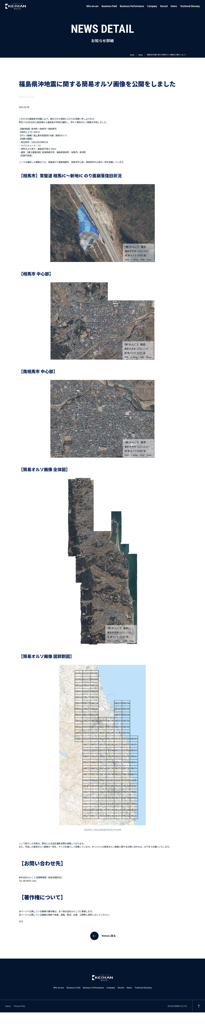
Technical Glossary (190, 6)
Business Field (109, 6)
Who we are (92, 6)
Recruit (164, 6)
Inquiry (8, 1006)
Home (132, 55)
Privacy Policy (19, 1006)
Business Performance (132, 6)
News (174, 6)
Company (152, 6)
